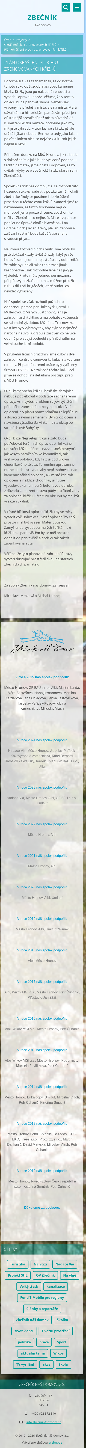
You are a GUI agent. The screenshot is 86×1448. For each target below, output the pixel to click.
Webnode (55, 1442)
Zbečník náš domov (32, 1320)
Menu (77, 7)
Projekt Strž (18, 1275)
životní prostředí (56, 1331)
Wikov (58, 1353)
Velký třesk (29, 1286)
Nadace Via (64, 1264)
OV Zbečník (45, 1275)
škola (63, 1364)
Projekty (21, 40)
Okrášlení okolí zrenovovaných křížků (30, 45)
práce (44, 1342)
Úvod (7, 40)
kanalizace (56, 1286)
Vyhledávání (66, 7)
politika (24, 1342)
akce (46, 1364)
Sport (61, 1342)
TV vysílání (25, 1364)
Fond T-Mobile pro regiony (42, 1297)
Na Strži (40, 1264)
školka (62, 1320)
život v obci (24, 1331)
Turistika (17, 1264)
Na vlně (69, 1275)
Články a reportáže (42, 1308)
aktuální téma (33, 1353)
